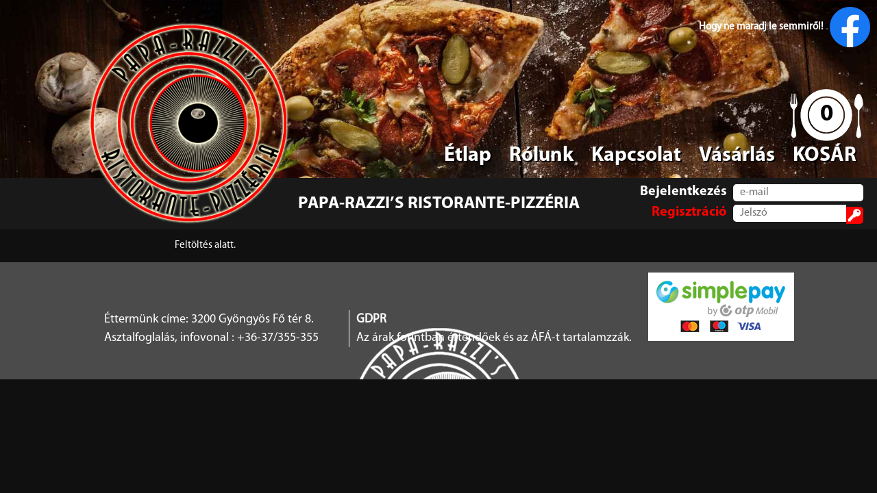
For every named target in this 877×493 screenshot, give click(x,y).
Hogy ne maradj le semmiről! (784, 27)
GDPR (371, 319)
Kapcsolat (636, 155)
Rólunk (541, 155)
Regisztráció (689, 212)
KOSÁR (824, 155)
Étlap (467, 155)
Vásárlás (737, 155)
